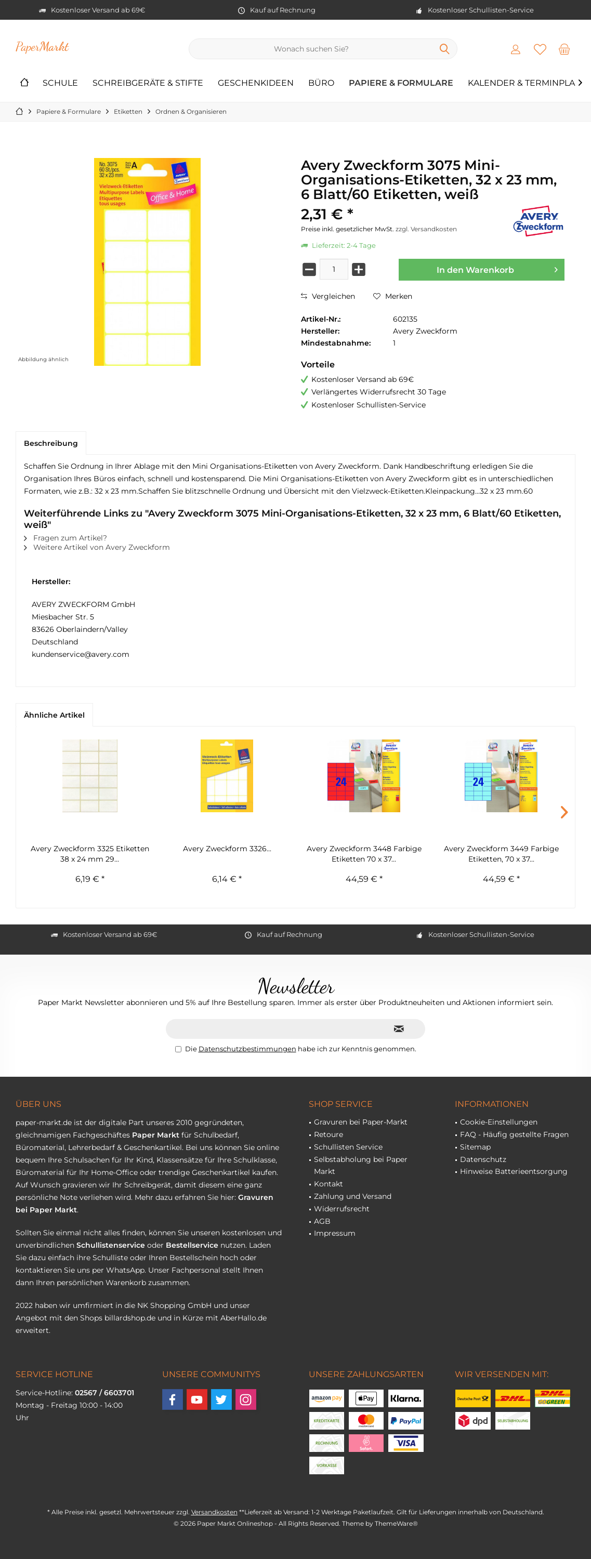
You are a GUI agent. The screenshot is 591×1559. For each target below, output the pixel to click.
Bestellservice (192, 1245)
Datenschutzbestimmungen (247, 1049)
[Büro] (321, 83)
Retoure (328, 1134)
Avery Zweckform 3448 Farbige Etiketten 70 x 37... (364, 854)
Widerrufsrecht (342, 1208)
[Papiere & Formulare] (401, 83)
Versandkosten (214, 1512)
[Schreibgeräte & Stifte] (148, 83)
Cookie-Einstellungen (498, 1122)
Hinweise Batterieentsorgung (514, 1171)
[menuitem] (564, 48)
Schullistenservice (110, 1245)
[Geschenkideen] (256, 83)
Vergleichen (328, 296)
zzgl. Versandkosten (426, 229)
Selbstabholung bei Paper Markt (361, 1166)
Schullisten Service (348, 1147)
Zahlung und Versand (352, 1196)
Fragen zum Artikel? (65, 538)
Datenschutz (483, 1159)
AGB (322, 1221)
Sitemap (475, 1147)
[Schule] (60, 83)
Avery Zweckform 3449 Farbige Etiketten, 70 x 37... (501, 854)
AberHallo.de (243, 1318)
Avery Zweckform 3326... (227, 848)
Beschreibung (51, 443)
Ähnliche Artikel (54, 715)
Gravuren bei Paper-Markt (361, 1122)
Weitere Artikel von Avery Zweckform (97, 547)
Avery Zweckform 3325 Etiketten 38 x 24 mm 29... (90, 854)
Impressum (335, 1233)
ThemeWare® (396, 1523)
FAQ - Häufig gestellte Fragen (514, 1134)
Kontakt (328, 1183)
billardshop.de (129, 1318)
